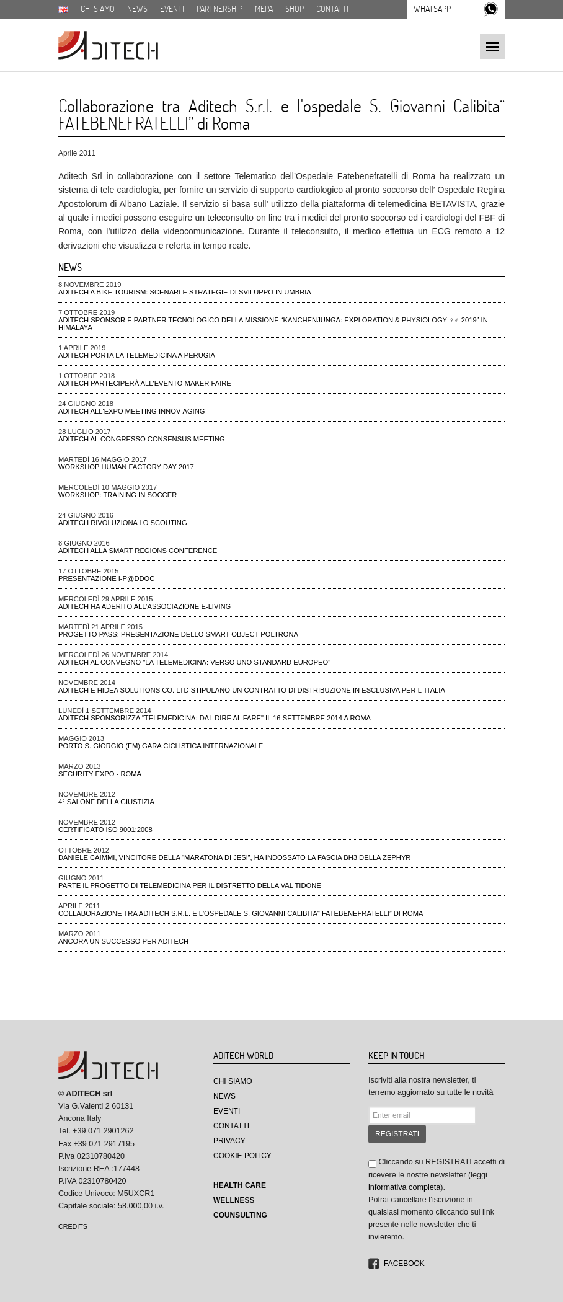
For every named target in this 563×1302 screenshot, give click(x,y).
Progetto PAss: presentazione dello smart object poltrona (178, 634)
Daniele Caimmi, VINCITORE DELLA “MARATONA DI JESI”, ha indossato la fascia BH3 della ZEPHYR (234, 857)
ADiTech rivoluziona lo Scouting (122, 522)
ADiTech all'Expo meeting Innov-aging (131, 411)
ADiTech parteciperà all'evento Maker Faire (144, 383)
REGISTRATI (397, 1134)
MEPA (264, 8)
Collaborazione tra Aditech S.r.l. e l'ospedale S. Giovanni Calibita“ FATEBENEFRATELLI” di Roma (240, 913)
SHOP (294, 8)
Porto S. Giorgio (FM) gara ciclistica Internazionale (160, 746)
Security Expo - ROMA (99, 773)
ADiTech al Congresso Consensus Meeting (141, 439)
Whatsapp (432, 8)
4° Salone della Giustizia (106, 801)
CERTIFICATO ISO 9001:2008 (105, 829)
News (137, 8)
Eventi (172, 8)
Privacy (229, 1140)
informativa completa (404, 1187)
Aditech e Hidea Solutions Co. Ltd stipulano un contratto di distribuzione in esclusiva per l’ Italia (251, 690)
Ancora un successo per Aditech (123, 941)
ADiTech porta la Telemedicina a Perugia (136, 355)
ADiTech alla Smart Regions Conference (137, 550)
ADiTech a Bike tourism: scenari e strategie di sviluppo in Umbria (184, 292)
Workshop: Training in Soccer (117, 494)
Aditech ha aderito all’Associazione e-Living (144, 606)
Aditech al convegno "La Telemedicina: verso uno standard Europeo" (194, 662)
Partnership (219, 8)
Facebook (404, 1263)
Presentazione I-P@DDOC (106, 578)
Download (78, 23)
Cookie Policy (242, 1155)
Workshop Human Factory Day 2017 (126, 467)
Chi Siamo (232, 1081)
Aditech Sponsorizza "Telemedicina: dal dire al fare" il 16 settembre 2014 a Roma (214, 718)
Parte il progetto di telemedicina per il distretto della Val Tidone (189, 885)
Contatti (332, 8)
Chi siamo (98, 8)
